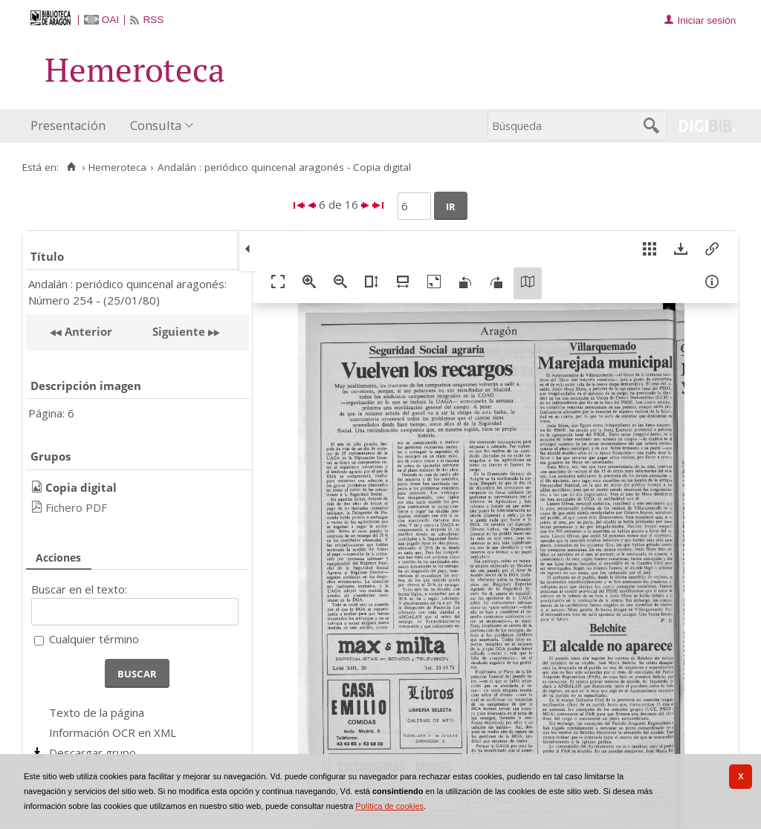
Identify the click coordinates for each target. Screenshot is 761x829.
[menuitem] (71, 126)
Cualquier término (94, 638)
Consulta (155, 125)
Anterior (87, 331)
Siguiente (178, 331)
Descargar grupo (92, 752)
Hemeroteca (117, 167)
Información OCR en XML (112, 732)
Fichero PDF (76, 507)
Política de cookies (389, 806)
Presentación (68, 125)
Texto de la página (96, 712)
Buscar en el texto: (79, 589)
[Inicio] (71, 167)
